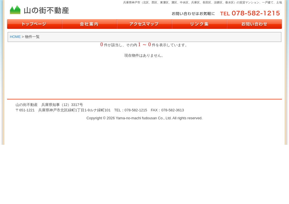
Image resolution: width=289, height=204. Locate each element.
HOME (15, 37)
